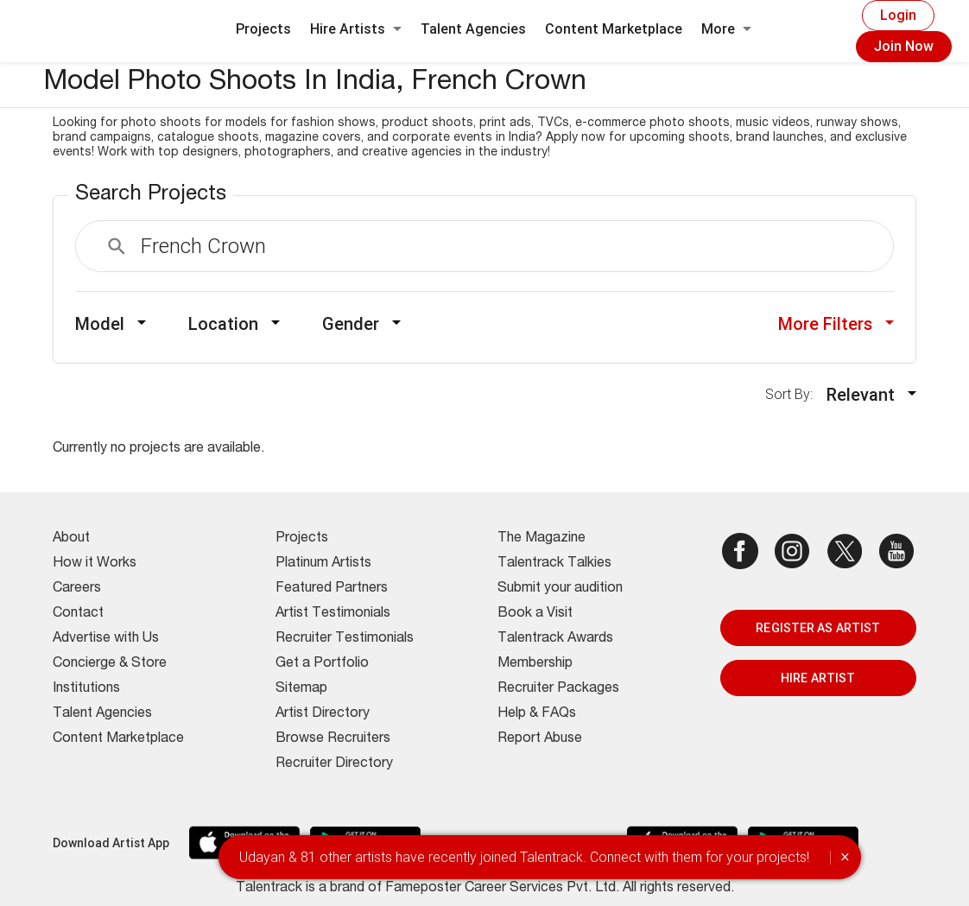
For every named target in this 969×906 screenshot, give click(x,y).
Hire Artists (356, 29)
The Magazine (541, 539)
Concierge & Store (110, 664)
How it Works (94, 564)
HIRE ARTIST (818, 678)
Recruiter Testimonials (345, 639)
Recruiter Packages (558, 689)
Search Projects (150, 195)
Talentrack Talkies (554, 564)
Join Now (904, 46)
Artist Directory (323, 714)
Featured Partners (332, 589)
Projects (263, 29)
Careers (77, 589)
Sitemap (301, 689)
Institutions (86, 689)
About (71, 539)
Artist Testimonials (333, 614)
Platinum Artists (323, 564)
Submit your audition (560, 589)
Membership (535, 664)
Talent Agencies (473, 29)
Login (898, 15)
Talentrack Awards (555, 639)
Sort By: (794, 394)
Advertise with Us (106, 639)
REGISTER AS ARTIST (818, 628)
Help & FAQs (536, 714)
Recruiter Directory (334, 764)
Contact (78, 614)
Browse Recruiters (333, 739)
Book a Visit (535, 614)
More (726, 29)
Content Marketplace (613, 29)
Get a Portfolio (322, 664)
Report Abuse (539, 739)
